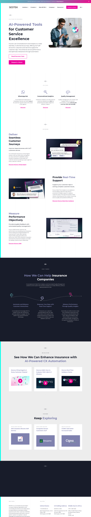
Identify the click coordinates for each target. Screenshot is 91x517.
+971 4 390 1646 (72, 508)
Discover (23, 107)
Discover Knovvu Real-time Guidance (63, 201)
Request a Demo (71, 7)
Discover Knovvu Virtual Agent (17, 164)
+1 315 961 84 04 (44, 508)
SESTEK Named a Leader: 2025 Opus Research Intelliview (45, 1)
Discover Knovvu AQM (15, 243)
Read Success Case (17, 56)
